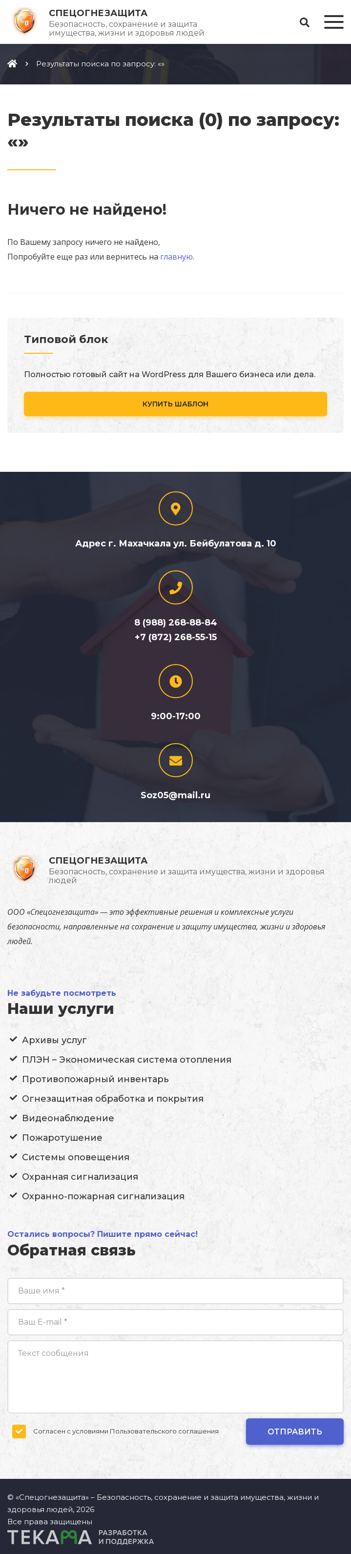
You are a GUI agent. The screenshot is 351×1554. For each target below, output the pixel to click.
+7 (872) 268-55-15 (176, 637)
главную (176, 256)
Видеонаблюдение (68, 1118)
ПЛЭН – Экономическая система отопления (126, 1059)
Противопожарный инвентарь (95, 1079)
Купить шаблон (175, 404)
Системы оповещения (75, 1157)
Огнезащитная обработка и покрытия (113, 1098)
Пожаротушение (62, 1137)
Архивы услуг (54, 1040)
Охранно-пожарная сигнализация (103, 1196)
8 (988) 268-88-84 (175, 622)
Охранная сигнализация (80, 1176)
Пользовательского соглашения (164, 1431)
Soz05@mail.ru (175, 795)
